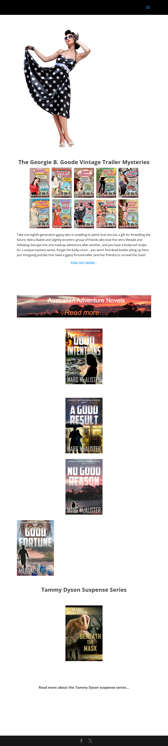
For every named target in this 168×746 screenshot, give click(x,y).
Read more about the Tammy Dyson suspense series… (84, 687)
